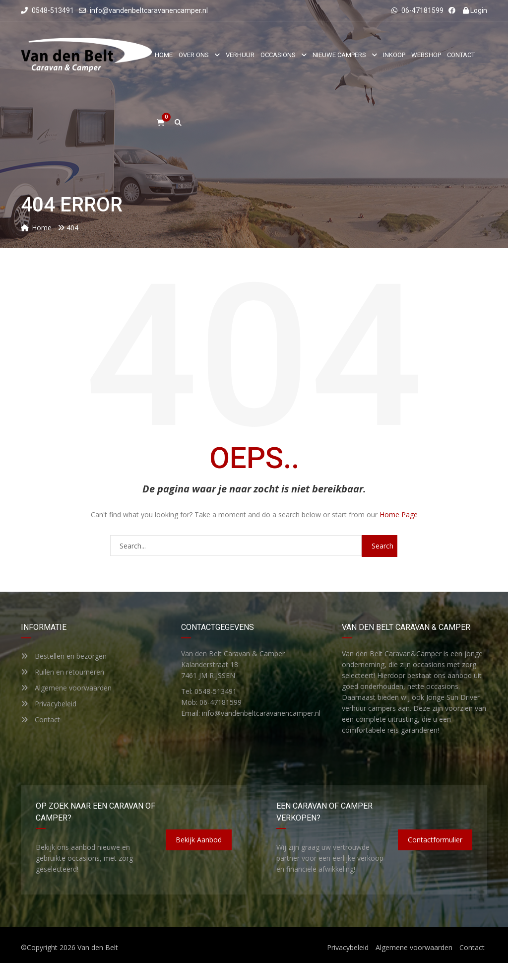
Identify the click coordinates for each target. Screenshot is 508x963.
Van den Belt (97, 947)
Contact (40, 719)
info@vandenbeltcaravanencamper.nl (149, 10)
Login (475, 10)
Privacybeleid (48, 703)
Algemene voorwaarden (66, 687)
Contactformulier (435, 839)
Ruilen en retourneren (62, 672)
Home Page (399, 514)
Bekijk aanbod (199, 839)
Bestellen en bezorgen (64, 656)
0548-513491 (47, 10)
